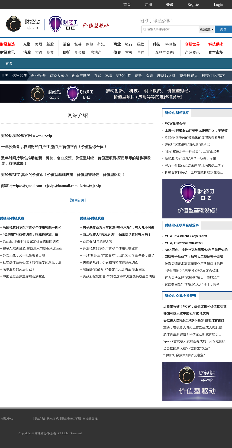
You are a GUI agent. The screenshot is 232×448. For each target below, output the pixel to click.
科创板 (170, 44)
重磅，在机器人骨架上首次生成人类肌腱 (192, 327)
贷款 (140, 44)
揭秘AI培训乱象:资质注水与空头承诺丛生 (32, 248)
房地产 (96, 52)
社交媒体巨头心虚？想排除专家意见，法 (32, 262)
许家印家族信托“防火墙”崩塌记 (187, 144)
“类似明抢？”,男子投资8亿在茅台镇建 (192, 271)
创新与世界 (81, 76)
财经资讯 (7, 52)
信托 (66, 52)
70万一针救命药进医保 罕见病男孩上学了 (194, 165)
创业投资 (38, 76)
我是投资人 (188, 76)
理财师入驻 (166, 76)
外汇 (101, 44)
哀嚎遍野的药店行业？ (19, 269)
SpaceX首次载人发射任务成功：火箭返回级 (194, 341)
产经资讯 (192, 52)
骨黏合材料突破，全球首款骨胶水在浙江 (194, 172)
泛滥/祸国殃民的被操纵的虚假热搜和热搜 (194, 137)
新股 (50, 44)
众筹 (149, 76)
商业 (117, 44)
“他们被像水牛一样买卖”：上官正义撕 (192, 151)
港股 (27, 52)
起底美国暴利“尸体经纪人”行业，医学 (192, 284)
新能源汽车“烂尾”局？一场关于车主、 (192, 158)
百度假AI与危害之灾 (97, 241)
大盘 (38, 52)
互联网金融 (164, 52)
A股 (26, 44)
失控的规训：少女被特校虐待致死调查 (110, 262)
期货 (50, 52)
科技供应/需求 (213, 76)
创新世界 (192, 44)
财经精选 (7, 44)
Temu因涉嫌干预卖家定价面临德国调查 (31, 241)
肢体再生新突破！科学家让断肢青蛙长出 (192, 334)
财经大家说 (58, 76)
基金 (66, 44)
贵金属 (79, 52)
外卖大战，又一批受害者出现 (24, 255)
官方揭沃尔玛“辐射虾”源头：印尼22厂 (192, 277)
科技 (156, 44)
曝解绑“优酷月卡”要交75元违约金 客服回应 (114, 269)
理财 (140, 52)
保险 (89, 44)
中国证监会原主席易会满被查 (24, 276)
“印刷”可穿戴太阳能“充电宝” (184, 355)
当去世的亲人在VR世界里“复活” (186, 348)
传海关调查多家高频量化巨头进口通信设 (194, 264)
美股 (38, 44)
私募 (78, 44)
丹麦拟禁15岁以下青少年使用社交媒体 (110, 248)
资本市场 (215, 52)
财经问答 (123, 76)
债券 (117, 52)
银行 (128, 44)
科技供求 (215, 44)
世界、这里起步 (14, 76)
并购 (97, 76)
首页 (128, 52)
